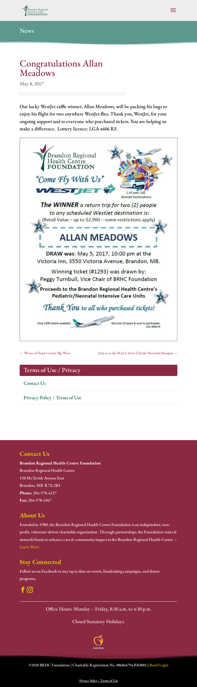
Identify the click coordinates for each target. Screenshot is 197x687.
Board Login (158, 664)
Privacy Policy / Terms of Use (52, 397)
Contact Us (35, 383)
